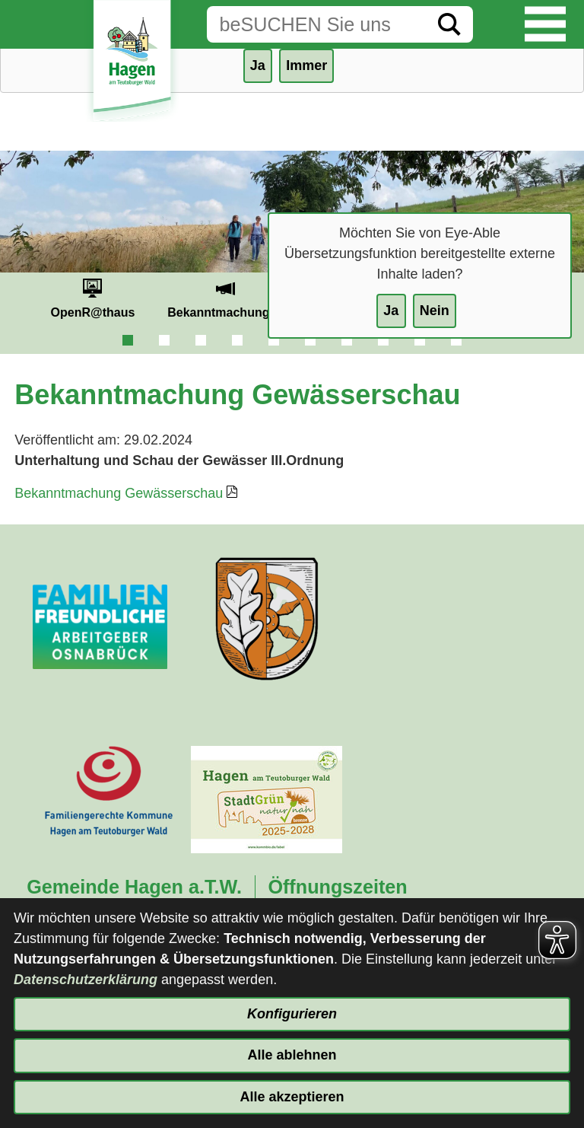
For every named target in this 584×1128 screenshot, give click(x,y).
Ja (390, 310)
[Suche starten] (449, 24)
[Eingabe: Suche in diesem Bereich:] (316, 24)
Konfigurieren (292, 1013)
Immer (306, 65)
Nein (434, 310)
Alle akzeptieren (292, 1096)
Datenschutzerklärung (85, 979)
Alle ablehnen (291, 1055)
